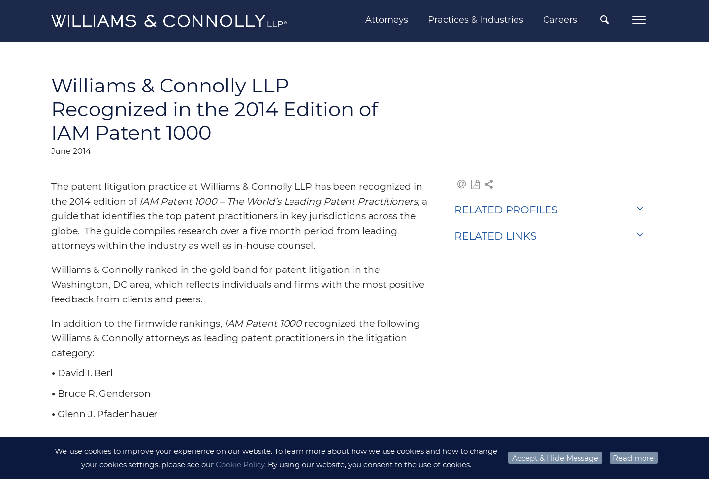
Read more (633, 458)
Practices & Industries (475, 19)
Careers (560, 19)
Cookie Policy (240, 464)
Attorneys (386, 19)
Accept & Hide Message (555, 458)
